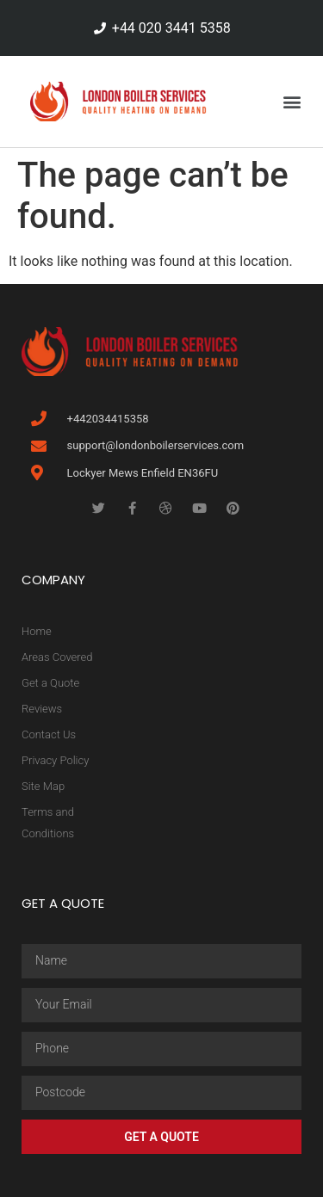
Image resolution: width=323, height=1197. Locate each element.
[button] (291, 101)
